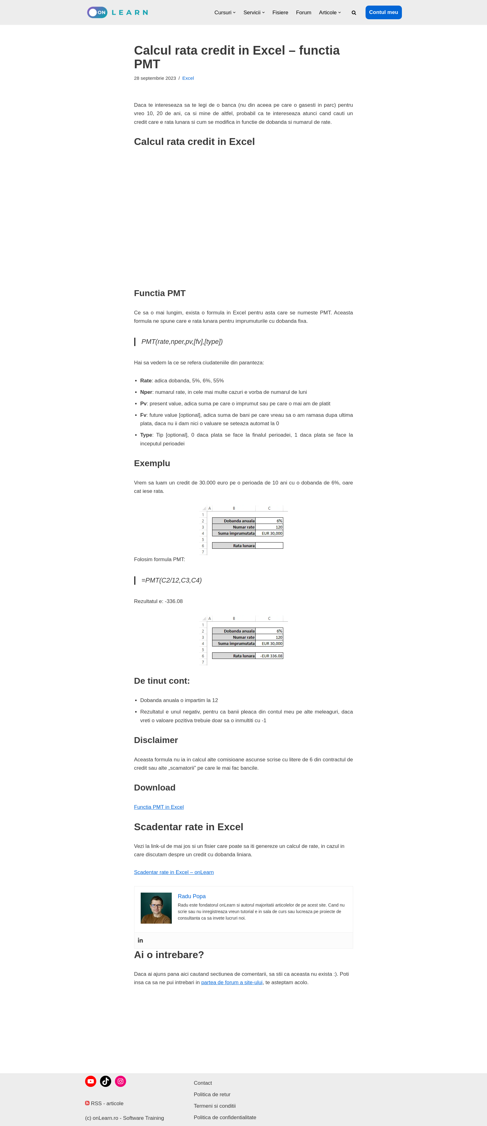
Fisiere (280, 13)
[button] (234, 12)
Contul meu (383, 12)
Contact (203, 1083)
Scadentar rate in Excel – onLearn (174, 872)
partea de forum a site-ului (232, 982)
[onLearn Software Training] (120, 12)
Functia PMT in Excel (159, 807)
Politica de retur (212, 1094)
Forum (303, 13)
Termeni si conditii (215, 1106)
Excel (188, 78)
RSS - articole (104, 1103)
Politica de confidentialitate (225, 1117)
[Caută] (354, 12)
